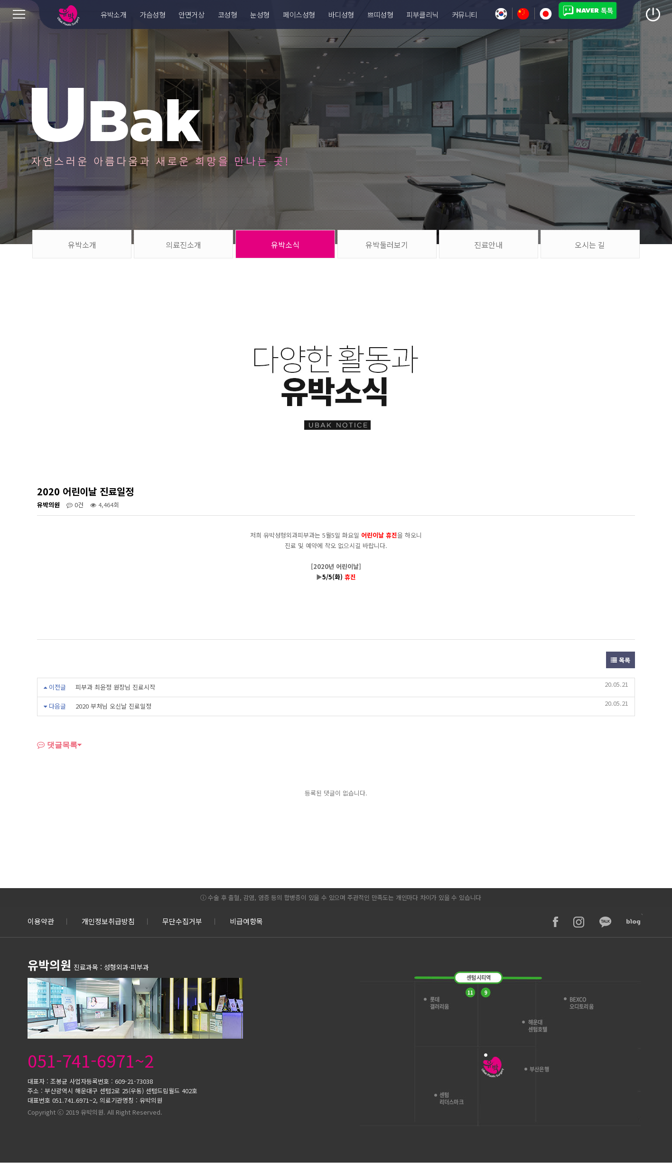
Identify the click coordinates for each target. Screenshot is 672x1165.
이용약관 (41, 921)
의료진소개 (183, 244)
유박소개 (82, 244)
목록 (620, 659)
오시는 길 (590, 244)
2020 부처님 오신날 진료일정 (113, 705)
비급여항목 (246, 921)
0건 (75, 504)
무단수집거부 (182, 921)
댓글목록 (57, 744)
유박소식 (285, 244)
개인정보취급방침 (108, 921)
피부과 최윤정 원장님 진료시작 (115, 686)
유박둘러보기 (386, 244)
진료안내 (488, 244)
